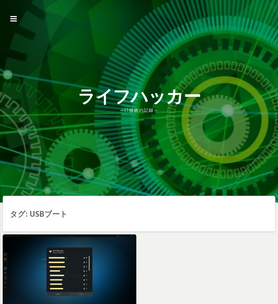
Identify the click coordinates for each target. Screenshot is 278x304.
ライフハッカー (139, 96)
